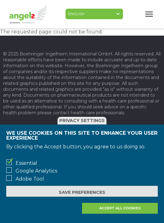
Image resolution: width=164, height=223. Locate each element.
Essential (26, 163)
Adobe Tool (30, 179)
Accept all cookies (120, 208)
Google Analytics (36, 171)
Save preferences (82, 192)
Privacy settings (82, 120)
